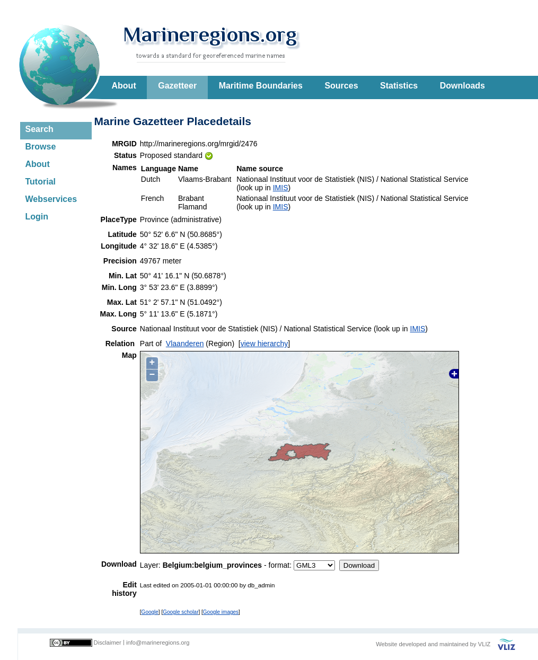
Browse (40, 146)
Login (37, 216)
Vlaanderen (185, 343)
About (124, 85)
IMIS (280, 187)
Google (150, 612)
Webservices (51, 199)
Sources (341, 85)
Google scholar (180, 612)
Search (39, 129)
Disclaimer (107, 642)
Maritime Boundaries (261, 85)
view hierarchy (264, 343)
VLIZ (484, 644)
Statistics (399, 85)
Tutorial (40, 181)
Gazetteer (177, 85)
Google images (221, 612)
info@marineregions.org (158, 642)
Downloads (462, 85)
